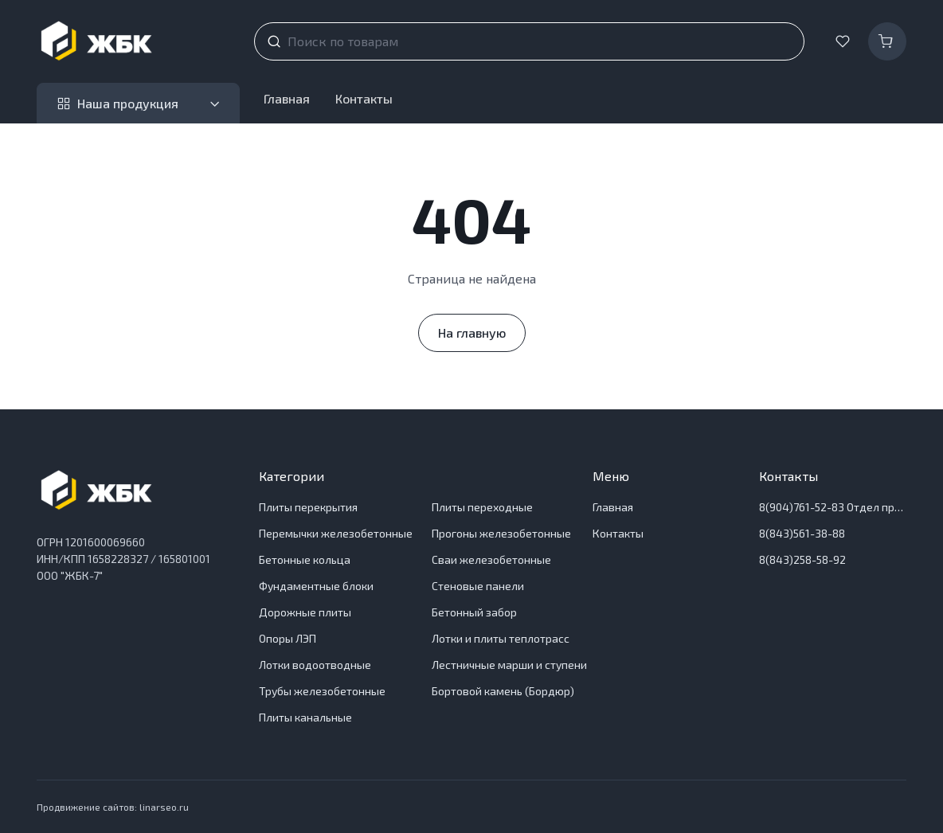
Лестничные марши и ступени (509, 664)
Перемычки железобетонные (336, 533)
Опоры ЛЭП (287, 638)
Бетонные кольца (304, 559)
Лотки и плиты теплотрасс (500, 638)
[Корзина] (887, 41)
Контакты (364, 98)
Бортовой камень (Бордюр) (503, 691)
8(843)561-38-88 (802, 533)
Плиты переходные (482, 507)
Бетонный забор (474, 612)
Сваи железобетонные (491, 559)
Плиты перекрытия (308, 507)
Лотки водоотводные (315, 664)
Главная (287, 98)
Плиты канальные (305, 717)
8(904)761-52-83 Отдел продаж (832, 507)
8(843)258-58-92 (802, 559)
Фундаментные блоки (316, 585)
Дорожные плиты (305, 612)
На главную (472, 332)
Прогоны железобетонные (501, 533)
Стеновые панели (478, 585)
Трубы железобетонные (322, 691)
